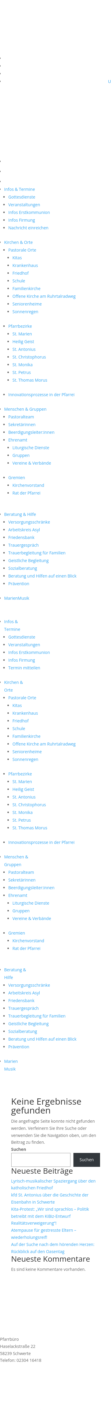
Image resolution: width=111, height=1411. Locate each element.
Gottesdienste (21, 197)
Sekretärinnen (22, 424)
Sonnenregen (25, 311)
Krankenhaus (25, 265)
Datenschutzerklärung (21, 1400)
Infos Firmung (21, 220)
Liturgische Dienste (30, 447)
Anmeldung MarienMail (39, 1376)
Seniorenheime (27, 304)
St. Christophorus (29, 357)
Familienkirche (26, 288)
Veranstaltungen (24, 204)
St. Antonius (24, 349)
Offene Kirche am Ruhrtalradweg (43, 296)
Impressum (11, 1393)
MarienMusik (16, 598)
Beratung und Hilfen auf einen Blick (42, 576)
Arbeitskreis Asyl (24, 529)
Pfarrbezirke (20, 326)
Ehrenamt (17, 440)
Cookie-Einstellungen (20, 1407)
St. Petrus (21, 372)
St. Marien (22, 334)
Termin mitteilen (24, 668)
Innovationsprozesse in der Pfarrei (41, 394)
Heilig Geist (23, 341)
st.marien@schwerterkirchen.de (31, 1367)
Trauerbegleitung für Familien (36, 553)
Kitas (17, 257)
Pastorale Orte (22, 250)
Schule (18, 281)
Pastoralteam (21, 417)
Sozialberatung (22, 568)
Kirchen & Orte (18, 242)
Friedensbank (21, 537)
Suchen (18, 1149)
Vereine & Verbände (31, 463)
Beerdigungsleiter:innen (31, 432)
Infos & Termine (19, 189)
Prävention (18, 583)
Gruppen (21, 455)
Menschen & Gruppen (25, 409)
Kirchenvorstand (28, 485)
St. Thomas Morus (29, 380)
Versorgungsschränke (29, 522)
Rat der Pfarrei (26, 493)
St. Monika (22, 364)
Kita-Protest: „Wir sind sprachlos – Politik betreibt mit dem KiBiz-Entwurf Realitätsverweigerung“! (50, 1216)
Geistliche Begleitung (28, 560)
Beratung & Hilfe (20, 514)
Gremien (16, 477)
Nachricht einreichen (28, 228)
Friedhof (20, 273)
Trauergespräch (23, 545)
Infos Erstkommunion (29, 212)
